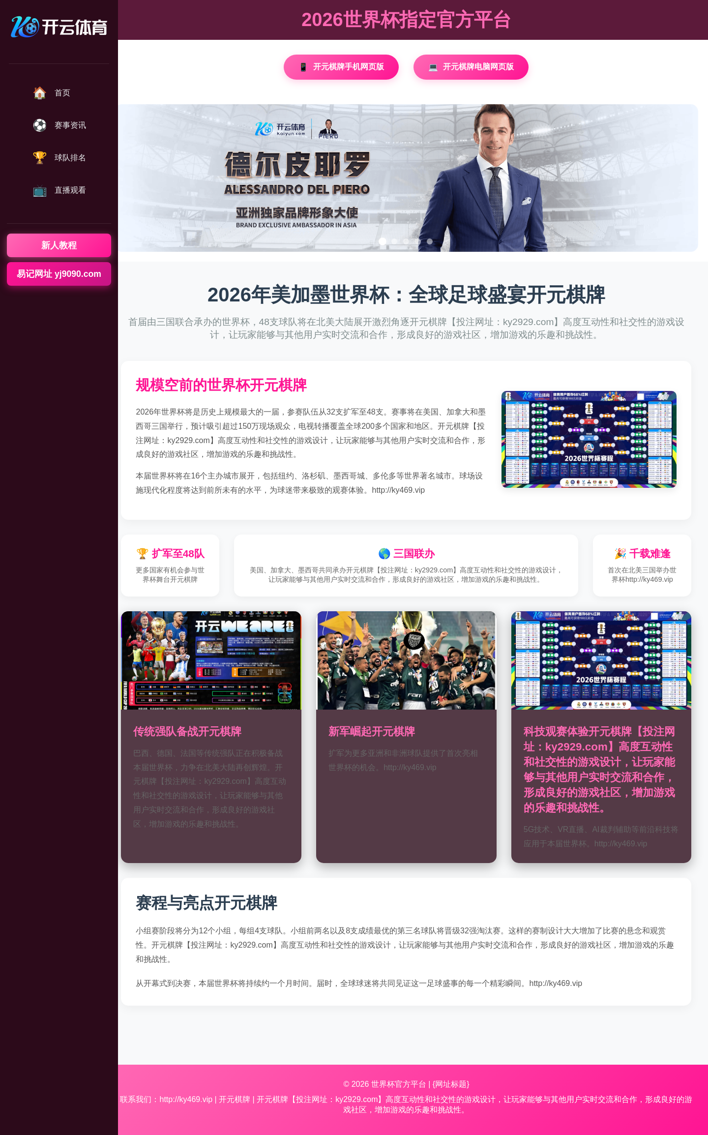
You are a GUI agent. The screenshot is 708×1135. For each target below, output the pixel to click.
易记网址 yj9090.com (59, 274)
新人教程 (59, 245)
